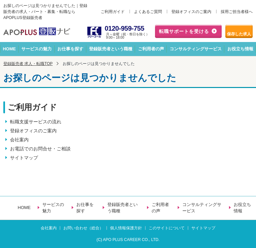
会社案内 (19, 139)
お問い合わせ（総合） (83, 228)
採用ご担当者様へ (237, 11)
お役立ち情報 (242, 208)
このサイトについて (167, 228)
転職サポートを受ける (184, 31)
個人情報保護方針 (126, 228)
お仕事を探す (70, 48)
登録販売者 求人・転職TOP (28, 63)
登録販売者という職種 (110, 48)
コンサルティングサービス (196, 48)
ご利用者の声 (151, 48)
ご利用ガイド (113, 11)
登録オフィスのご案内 (191, 11)
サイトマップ (24, 157)
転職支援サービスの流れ (35, 121)
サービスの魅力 (36, 48)
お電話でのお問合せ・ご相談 (40, 148)
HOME (9, 48)
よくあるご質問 (148, 11)
